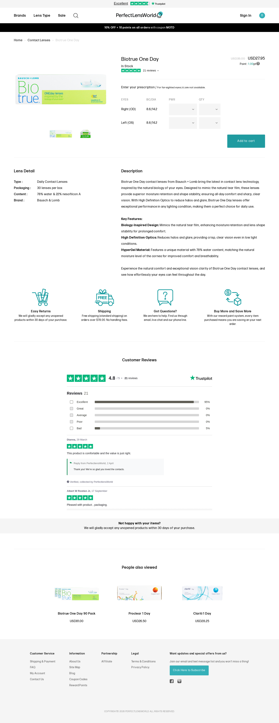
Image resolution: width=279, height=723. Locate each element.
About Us (75, 661)
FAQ (32, 667)
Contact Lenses (39, 40)
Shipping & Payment (42, 661)
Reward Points (78, 685)
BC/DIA (151, 99)
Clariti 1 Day (202, 614)
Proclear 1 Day (139, 614)
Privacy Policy (140, 667)
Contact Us (37, 679)
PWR (172, 99)
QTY (201, 99)
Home (18, 40)
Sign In (245, 16)
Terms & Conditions (143, 661)
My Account (37, 673)
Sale (62, 16)
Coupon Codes (78, 679)
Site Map (74, 667)
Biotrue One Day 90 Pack (76, 614)
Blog (72, 673)
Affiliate (107, 661)
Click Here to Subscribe (189, 670)
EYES (124, 99)
